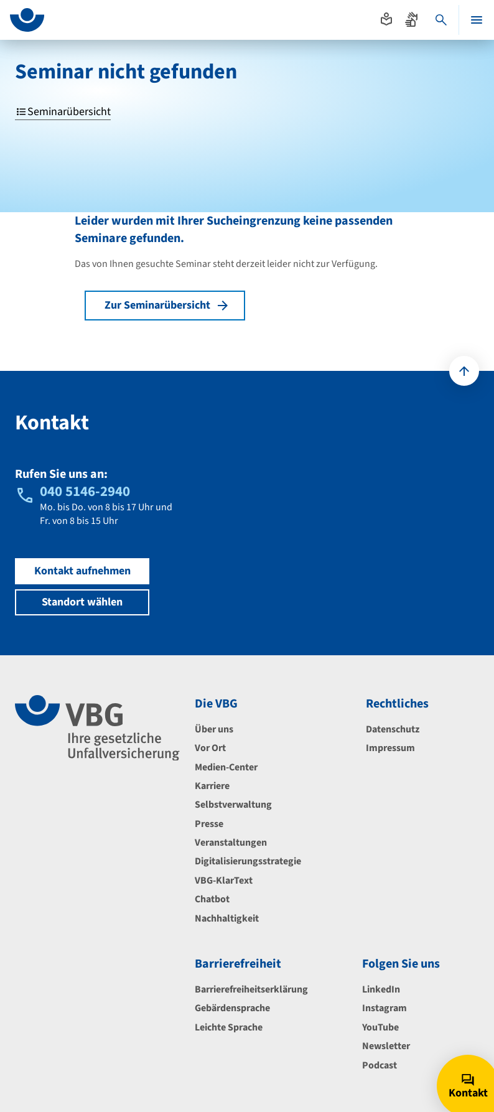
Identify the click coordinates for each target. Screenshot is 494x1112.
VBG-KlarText (224, 880)
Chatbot (212, 899)
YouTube (380, 1027)
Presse (209, 824)
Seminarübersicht (63, 112)
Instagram (384, 1008)
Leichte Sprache (229, 1027)
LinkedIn (381, 989)
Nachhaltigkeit (227, 918)
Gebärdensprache (232, 1008)
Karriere (212, 786)
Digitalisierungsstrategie (248, 861)
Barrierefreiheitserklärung (251, 989)
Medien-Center (226, 767)
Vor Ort (210, 748)
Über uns (214, 729)
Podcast (379, 1065)
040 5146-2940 (85, 491)
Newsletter (386, 1046)
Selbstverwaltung (233, 804)
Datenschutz (392, 729)
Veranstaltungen (231, 842)
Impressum (390, 748)
